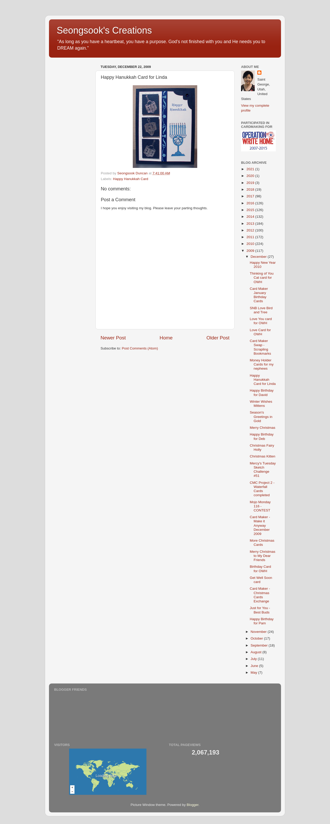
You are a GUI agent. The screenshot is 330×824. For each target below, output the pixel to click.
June (255, 666)
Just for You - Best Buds (260, 610)
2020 (250, 176)
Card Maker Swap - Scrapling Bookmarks (260, 347)
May (254, 672)
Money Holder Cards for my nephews (262, 364)
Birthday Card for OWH (260, 569)
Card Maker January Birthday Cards (259, 295)
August (256, 652)
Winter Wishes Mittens (261, 404)
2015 (250, 210)
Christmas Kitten (262, 456)
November (259, 632)
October (257, 638)
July (254, 659)
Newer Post (113, 337)
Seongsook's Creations (104, 30)
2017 (250, 196)
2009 (250, 251)
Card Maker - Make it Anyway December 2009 (260, 525)
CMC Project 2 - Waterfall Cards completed (262, 489)
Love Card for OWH (260, 332)
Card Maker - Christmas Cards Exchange (260, 595)
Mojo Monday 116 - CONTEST (260, 506)
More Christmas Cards (262, 543)
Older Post (218, 337)
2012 (250, 230)
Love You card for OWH (261, 321)
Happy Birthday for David (262, 392)
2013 (250, 224)
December (259, 257)
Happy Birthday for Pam (262, 621)
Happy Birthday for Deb (262, 436)
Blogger (193, 805)
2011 (250, 237)
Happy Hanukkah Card (130, 179)
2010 (250, 244)
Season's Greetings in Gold (261, 416)
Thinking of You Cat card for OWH (262, 277)
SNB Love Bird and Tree (261, 310)
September (260, 645)
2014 (250, 217)
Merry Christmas (262, 428)
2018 (250, 189)
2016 (250, 203)
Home (166, 337)
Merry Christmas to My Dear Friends (262, 556)
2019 (250, 183)
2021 (250, 169)
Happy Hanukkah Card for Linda (263, 380)
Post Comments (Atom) (140, 348)
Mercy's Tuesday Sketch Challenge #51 (263, 469)
